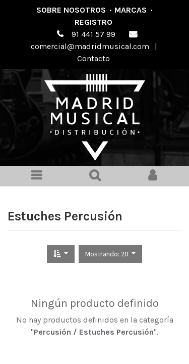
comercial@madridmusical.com (90, 46)
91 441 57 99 (93, 34)
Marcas (130, 10)
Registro (93, 22)
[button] (61, 254)
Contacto (93, 58)
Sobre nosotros (71, 10)
